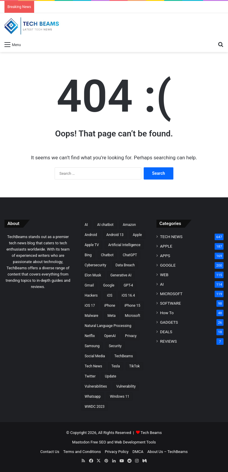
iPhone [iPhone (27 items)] (109, 305)
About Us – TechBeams (167, 451)
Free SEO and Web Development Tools (123, 442)
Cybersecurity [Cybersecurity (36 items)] (95, 265)
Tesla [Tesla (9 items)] (115, 366)
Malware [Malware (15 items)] (91, 316)
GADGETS (169, 322)
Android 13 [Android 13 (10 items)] (115, 235)
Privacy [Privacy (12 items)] (131, 336)
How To (167, 312)
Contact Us (49, 451)
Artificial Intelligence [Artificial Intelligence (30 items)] (124, 245)
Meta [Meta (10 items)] (111, 316)
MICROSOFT (171, 293)
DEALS (166, 331)
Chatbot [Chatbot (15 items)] (107, 255)
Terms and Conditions (82, 451)
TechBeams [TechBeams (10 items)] (123, 356)
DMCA (137, 451)
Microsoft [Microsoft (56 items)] (132, 316)
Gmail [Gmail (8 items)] (89, 285)
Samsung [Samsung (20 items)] (92, 346)
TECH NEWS (171, 236)
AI (162, 284)
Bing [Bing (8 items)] (88, 255)
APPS (165, 255)
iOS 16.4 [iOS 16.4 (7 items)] (128, 295)
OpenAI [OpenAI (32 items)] (110, 336)
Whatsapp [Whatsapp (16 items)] (93, 396)
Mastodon (81, 442)
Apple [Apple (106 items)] (137, 235)
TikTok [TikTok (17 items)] (134, 366)
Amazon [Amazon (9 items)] (129, 225)
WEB (164, 274)
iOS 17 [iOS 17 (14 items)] (90, 305)
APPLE (166, 246)
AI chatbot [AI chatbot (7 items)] (105, 225)
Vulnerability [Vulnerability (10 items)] (125, 386)
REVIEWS (168, 341)
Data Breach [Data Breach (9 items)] (125, 265)
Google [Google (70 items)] (108, 285)
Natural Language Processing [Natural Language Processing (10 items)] (108, 326)
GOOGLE (167, 265)
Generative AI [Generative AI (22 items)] (121, 275)
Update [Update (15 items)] (110, 376)
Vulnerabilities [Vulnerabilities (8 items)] (96, 386)
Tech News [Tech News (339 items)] (93, 366)
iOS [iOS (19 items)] (109, 295)
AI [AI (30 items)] (86, 225)
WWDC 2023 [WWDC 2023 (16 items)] (94, 407)
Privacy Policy (117, 451)
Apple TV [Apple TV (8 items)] (92, 245)
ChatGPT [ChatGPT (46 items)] (130, 255)
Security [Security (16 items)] (115, 346)
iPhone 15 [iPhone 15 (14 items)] (132, 305)
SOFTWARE (170, 303)
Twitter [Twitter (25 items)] (90, 376)
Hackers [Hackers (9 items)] (91, 295)
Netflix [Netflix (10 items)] (90, 336)
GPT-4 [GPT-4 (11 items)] (128, 285)
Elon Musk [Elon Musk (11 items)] (93, 275)
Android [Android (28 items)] (91, 235)
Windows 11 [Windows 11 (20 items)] (119, 396)
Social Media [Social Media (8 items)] (95, 356)
